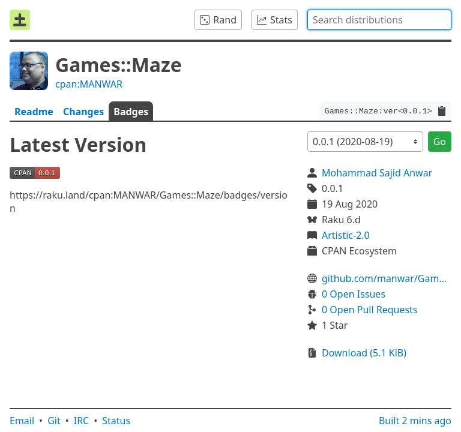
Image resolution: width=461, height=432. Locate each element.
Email (22, 420)
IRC (81, 420)
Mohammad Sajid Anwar (377, 172)
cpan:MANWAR (88, 84)
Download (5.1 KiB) (364, 352)
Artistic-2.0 (346, 235)
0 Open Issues (353, 294)
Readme (33, 111)
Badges (130, 111)
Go (439, 141)
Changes (83, 111)
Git (54, 420)
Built (415, 420)
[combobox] (379, 20)
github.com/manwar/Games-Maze (386, 278)
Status (116, 420)
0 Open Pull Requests (370, 309)
